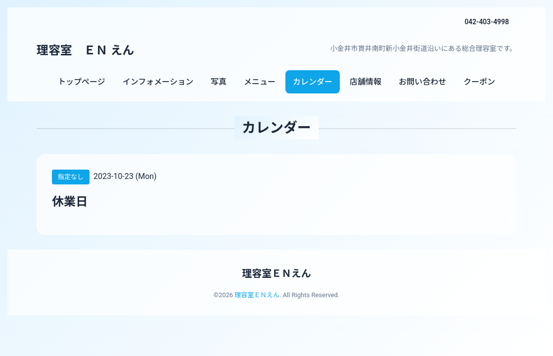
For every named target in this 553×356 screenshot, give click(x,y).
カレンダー (312, 82)
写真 (219, 82)
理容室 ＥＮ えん (86, 50)
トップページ (81, 82)
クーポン (479, 82)
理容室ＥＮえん (276, 273)
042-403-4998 (486, 22)
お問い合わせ (422, 82)
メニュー (260, 82)
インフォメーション (158, 82)
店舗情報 (365, 82)
